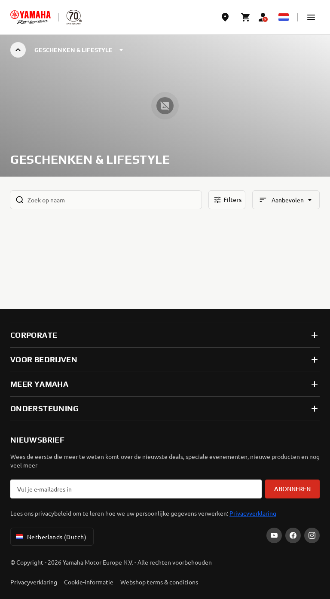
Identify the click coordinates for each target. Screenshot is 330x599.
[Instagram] (312, 535)
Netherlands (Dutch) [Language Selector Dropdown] (50, 537)
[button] (311, 17)
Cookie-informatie (88, 582)
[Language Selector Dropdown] (283, 17)
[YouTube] (274, 535)
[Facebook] (293, 535)
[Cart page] (246, 17)
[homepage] (30, 17)
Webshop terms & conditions (159, 582)
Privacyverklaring (252, 513)
